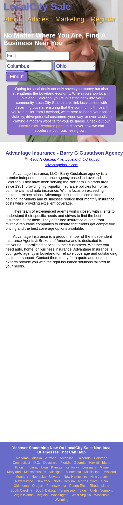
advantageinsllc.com (61, 165)
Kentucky (72, 467)
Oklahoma (21, 485)
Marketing (69, 19)
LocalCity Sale (37, 6)
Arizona (50, 458)
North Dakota (87, 481)
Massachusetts (35, 472)
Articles (38, 19)
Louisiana (89, 467)
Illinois (18, 467)
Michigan (55, 472)
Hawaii (94, 462)
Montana (21, 476)
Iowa (44, 467)
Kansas (56, 467)
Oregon (37, 485)
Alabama (22, 458)
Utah (93, 490)
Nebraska (39, 476)
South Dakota (46, 490)
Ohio (104, 481)
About (12, 19)
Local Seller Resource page (41, 126)
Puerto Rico (78, 485)
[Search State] (75, 66)
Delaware (50, 462)
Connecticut (21, 462)
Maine (104, 467)
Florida (66, 462)
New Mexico (24, 481)
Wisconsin (101, 495)
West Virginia (81, 495)
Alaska (37, 458)
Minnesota (73, 472)
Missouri (110, 472)
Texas (82, 490)
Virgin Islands (24, 495)
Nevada (54, 476)
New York (43, 481)
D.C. (36, 462)
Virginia (42, 495)
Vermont (106, 490)
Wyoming (61, 499)
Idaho (106, 462)
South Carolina (21, 490)
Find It (17, 76)
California (84, 458)
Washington (59, 495)
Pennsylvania (56, 485)
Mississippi (92, 472)
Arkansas (67, 458)
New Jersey (99, 476)
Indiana (32, 467)
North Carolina (64, 481)
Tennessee (67, 490)
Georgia (80, 462)
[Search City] (29, 66)
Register (103, 19)
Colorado (100, 458)
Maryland (14, 472)
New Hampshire (75, 476)
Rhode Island (99, 485)
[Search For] (37, 55)
